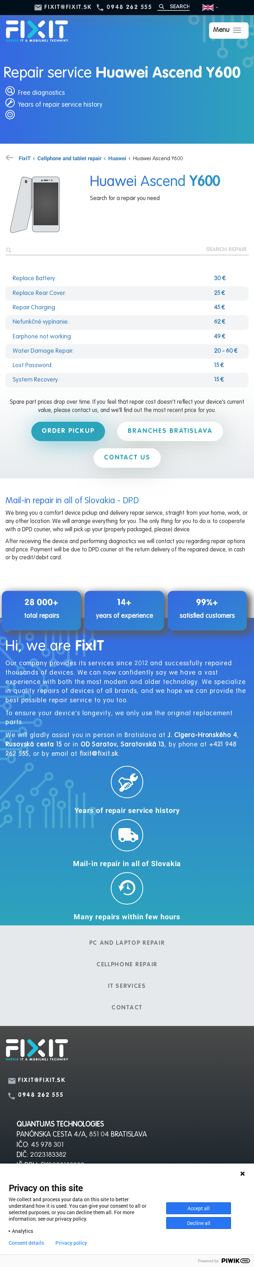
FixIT (25, 158)
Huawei (117, 158)
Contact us (127, 457)
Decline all (198, 1223)
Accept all (198, 1208)
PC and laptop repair (127, 943)
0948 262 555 (129, 7)
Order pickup (68, 431)
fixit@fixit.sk (68, 7)
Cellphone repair (127, 965)
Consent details (26, 1243)
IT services (127, 986)
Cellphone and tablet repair (69, 158)
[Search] (173, 6)
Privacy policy (71, 1243)
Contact (127, 1008)
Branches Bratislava (170, 431)
